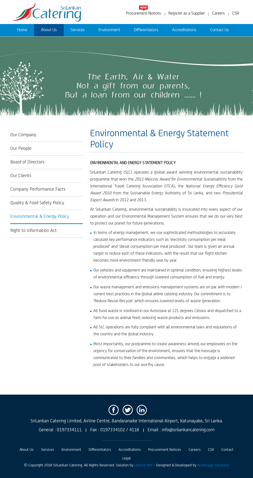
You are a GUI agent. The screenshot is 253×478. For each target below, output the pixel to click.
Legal (126, 458)
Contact (227, 450)
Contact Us (219, 30)
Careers (218, 13)
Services (78, 30)
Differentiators (146, 30)
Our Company (23, 135)
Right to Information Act (33, 230)
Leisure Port (143, 465)
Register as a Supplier (187, 13)
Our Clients (20, 175)
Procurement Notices (143, 13)
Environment (109, 30)
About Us (49, 30)
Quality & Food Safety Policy (37, 203)
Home (22, 30)
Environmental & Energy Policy (39, 216)
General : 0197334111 (60, 430)
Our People (20, 148)
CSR (235, 13)
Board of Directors (27, 162)
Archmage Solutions (213, 465)
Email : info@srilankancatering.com (181, 430)
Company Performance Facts (37, 189)
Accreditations (184, 30)
